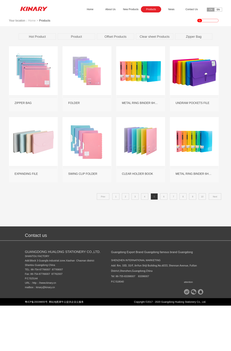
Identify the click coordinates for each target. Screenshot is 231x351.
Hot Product (37, 82)
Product (76, 82)
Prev (103, 242)
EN (218, 9)
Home (90, 9)
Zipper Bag (194, 82)
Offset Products (115, 82)
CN (210, 9)
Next (215, 242)
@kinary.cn (49, 332)
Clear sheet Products (155, 82)
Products (44, 65)
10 (202, 242)
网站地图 (53, 347)
